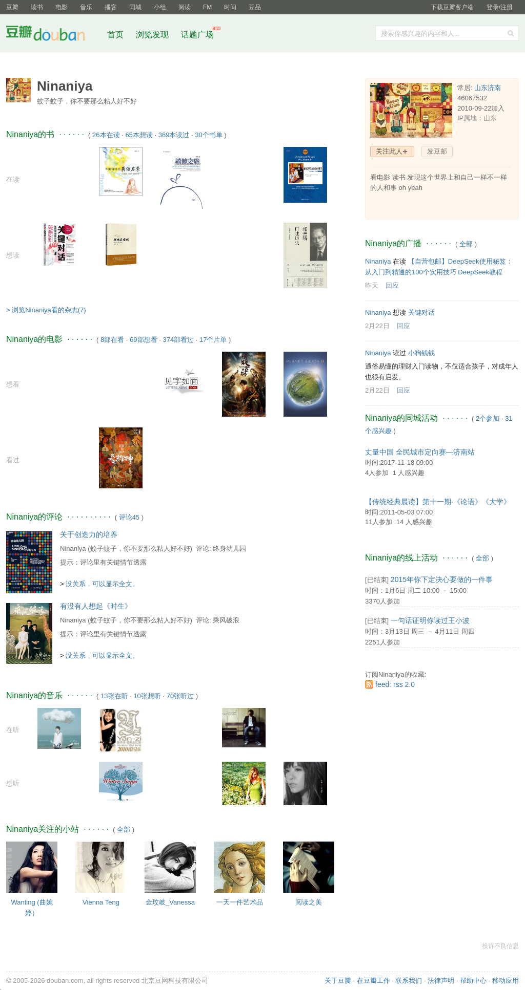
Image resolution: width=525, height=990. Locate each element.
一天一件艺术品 (239, 902)
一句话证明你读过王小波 (430, 620)
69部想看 (143, 339)
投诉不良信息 (500, 946)
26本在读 (105, 135)
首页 (115, 34)
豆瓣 (12, 7)
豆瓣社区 (53, 35)
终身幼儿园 (229, 548)
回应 (392, 285)
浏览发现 (153, 34)
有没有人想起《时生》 (96, 606)
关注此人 (389, 151)
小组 (160, 7)
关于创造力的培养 (88, 534)
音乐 (86, 7)
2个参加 (487, 418)
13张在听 (114, 696)
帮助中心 (473, 980)
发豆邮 (437, 151)
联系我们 (408, 980)
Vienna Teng (101, 902)
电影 (61, 7)
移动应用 (505, 980)
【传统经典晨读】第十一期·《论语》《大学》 (438, 502)
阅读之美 (308, 902)
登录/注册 (500, 7)
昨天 (371, 285)
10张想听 (146, 696)
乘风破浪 (226, 620)
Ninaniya (73, 548)
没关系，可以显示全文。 (102, 584)
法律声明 (441, 980)
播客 (111, 7)
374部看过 (178, 339)
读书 (37, 7)
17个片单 (213, 339)
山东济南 (487, 88)
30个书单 (208, 135)
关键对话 (421, 312)
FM (207, 7)
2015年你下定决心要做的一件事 (442, 579)
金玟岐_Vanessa (170, 902)
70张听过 (180, 696)
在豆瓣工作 (373, 980)
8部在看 (112, 339)
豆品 (255, 7)
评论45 (129, 517)
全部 (123, 829)
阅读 (184, 7)
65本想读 (138, 135)
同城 (135, 7)
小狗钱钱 (421, 353)
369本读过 (174, 135)
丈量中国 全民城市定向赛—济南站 (420, 452)
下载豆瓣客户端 (452, 7)
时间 (230, 7)
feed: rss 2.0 (395, 684)
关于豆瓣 (338, 980)
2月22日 (377, 326)
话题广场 (197, 34)
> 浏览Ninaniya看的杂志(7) (46, 310)
